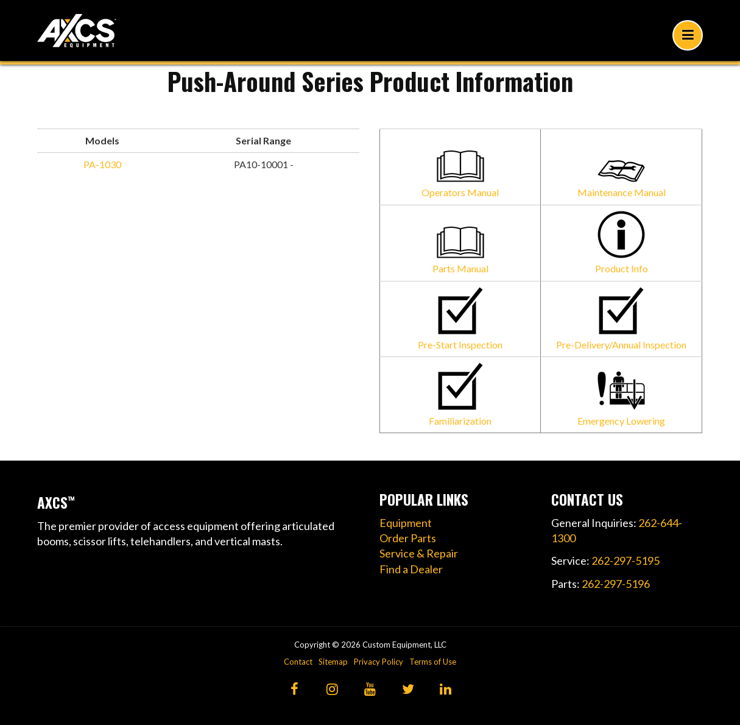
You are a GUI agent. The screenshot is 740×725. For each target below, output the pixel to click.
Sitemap (333, 662)
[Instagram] (332, 690)
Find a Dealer (411, 569)
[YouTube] (370, 690)
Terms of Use (432, 662)
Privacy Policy (378, 662)
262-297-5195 (625, 560)
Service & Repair (418, 553)
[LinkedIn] (445, 690)
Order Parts (407, 538)
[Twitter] (407, 690)
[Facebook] (294, 690)
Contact (298, 662)
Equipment (405, 522)
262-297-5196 (616, 583)
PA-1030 (102, 164)
